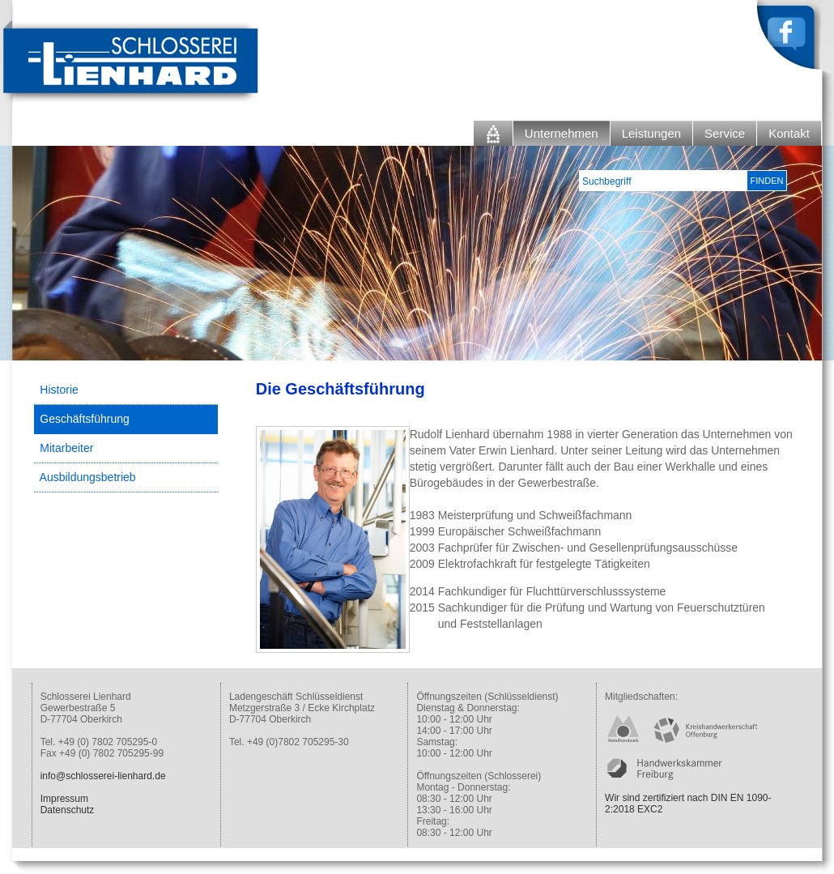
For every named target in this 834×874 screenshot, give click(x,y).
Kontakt (789, 133)
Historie (59, 389)
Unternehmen (561, 133)
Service (724, 133)
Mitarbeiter (66, 447)
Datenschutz (67, 810)
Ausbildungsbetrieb (88, 477)
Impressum (64, 798)
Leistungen (651, 133)
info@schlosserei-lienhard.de (103, 776)
